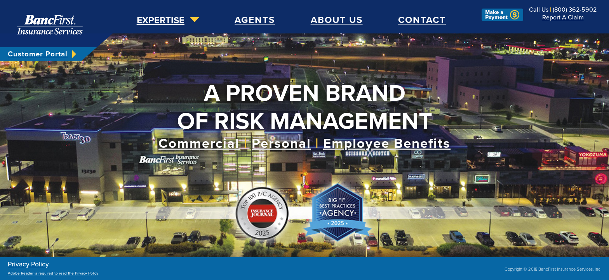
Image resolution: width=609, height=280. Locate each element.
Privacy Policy (28, 264)
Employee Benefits (387, 143)
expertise (160, 20)
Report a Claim (563, 17)
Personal (281, 143)
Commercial (199, 143)
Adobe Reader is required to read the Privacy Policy (53, 273)
